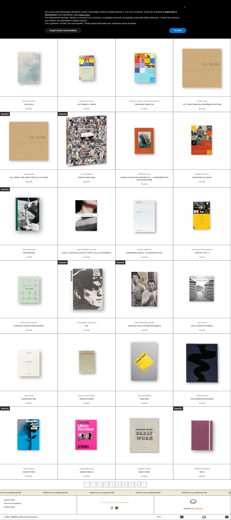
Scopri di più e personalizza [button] (63, 512)
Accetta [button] (178, 512)
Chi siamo (48, 7)
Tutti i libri (115, 22)
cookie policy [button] (84, 496)
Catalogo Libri (12, 6)
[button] (184, 488)
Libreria (37, 7)
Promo (26, 7)
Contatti (60, 7)
